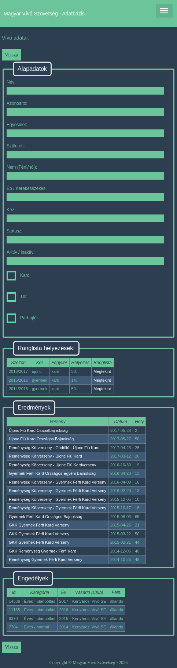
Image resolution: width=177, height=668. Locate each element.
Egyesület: (85, 129)
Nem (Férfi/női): (85, 172)
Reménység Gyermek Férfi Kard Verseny (45, 559)
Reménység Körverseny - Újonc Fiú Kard (45, 456)
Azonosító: (85, 108)
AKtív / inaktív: (85, 257)
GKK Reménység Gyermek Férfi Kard (42, 551)
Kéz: (85, 214)
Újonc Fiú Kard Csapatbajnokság (38, 430)
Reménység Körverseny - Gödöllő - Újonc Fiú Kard (54, 447)
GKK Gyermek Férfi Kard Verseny (39, 525)
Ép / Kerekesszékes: (85, 193)
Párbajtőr (22, 317)
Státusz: (85, 235)
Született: (85, 150)
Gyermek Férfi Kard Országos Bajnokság (45, 516)
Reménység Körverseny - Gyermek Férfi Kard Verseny (57, 482)
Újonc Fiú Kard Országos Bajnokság (41, 439)
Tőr (17, 296)
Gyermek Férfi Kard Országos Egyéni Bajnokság (52, 473)
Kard (18, 275)
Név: (85, 87)
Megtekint (102, 371)
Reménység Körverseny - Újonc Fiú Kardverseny (52, 465)
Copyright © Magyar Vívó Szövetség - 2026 (88, 662)
